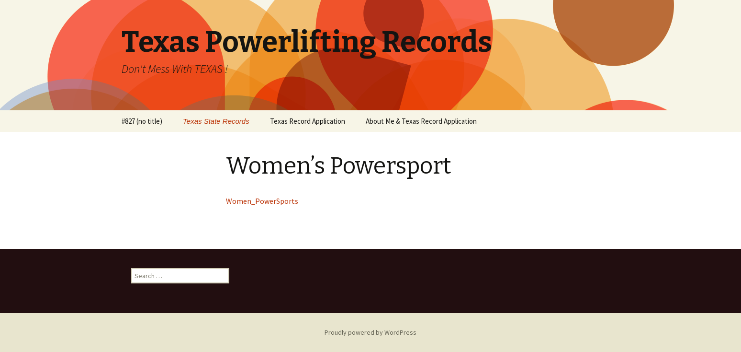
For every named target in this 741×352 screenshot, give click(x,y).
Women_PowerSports (262, 201)
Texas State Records (216, 121)
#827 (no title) (142, 121)
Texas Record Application (307, 121)
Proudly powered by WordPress (370, 332)
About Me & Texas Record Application (421, 121)
